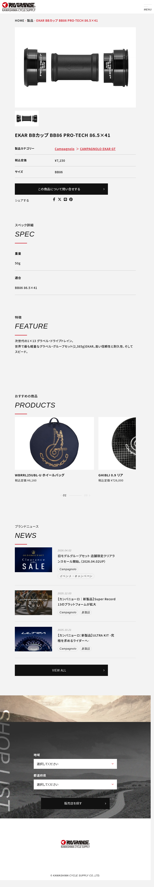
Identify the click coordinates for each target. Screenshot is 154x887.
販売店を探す (85, 804)
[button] (61, 495)
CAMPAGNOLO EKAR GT (98, 148)
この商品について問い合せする (71, 189)
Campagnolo (64, 148)
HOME (19, 20)
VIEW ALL (78, 670)
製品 (30, 20)
